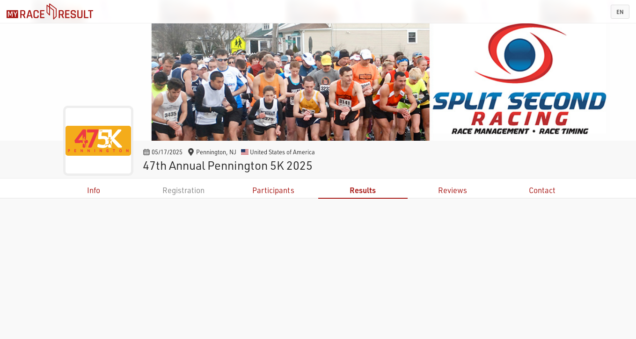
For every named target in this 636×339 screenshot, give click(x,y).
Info (93, 190)
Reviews (452, 190)
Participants (273, 190)
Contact (542, 190)
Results (363, 190)
